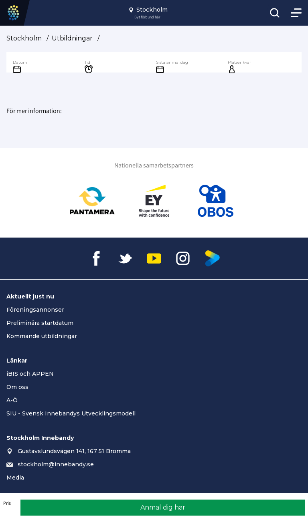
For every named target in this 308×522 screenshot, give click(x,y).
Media (15, 477)
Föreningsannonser (35, 309)
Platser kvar (239, 62)
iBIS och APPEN (30, 373)
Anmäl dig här (162, 507)
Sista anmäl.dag (172, 62)
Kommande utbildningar (41, 336)
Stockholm (24, 38)
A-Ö (12, 400)
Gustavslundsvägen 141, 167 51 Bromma (74, 451)
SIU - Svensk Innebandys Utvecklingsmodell (71, 413)
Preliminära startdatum (39, 323)
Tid (87, 62)
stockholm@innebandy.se (56, 464)
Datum (20, 62)
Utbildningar (72, 38)
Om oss (17, 387)
